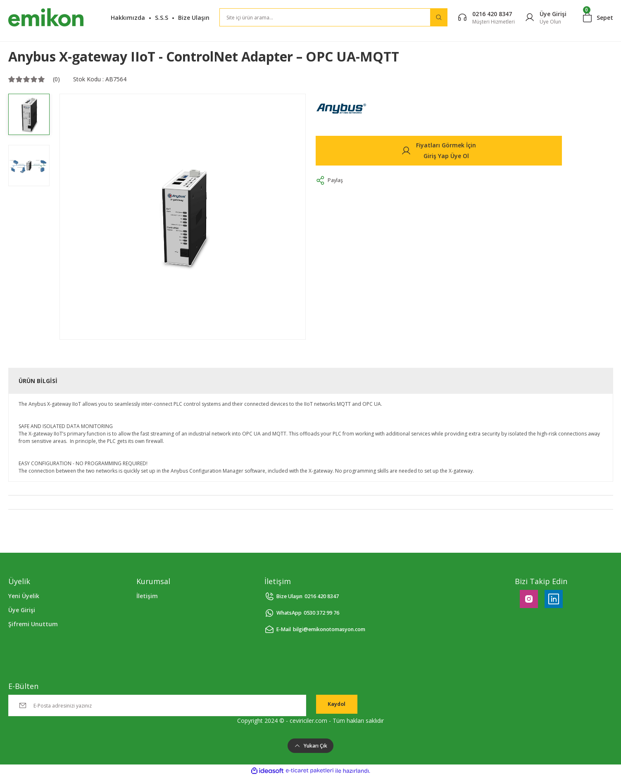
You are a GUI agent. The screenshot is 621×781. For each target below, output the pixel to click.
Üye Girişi (21, 610)
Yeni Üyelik (23, 596)
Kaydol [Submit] (337, 705)
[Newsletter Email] (157, 705)
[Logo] (45, 17)
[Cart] (598, 17)
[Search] (333, 17)
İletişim (147, 596)
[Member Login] (545, 17)
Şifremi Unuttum (33, 624)
